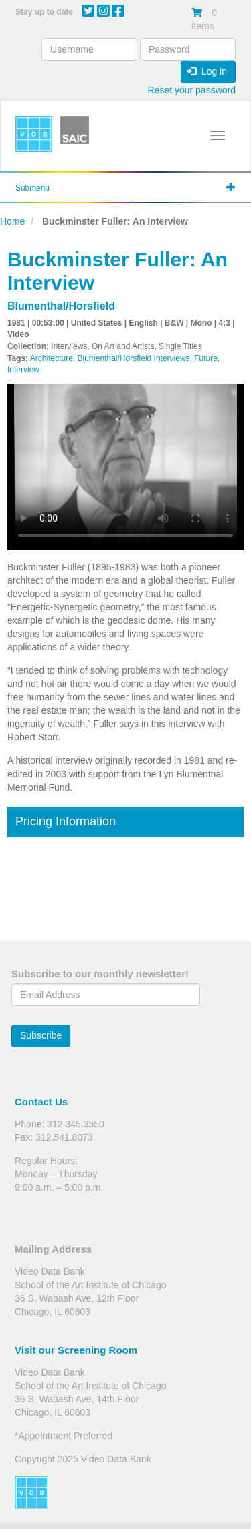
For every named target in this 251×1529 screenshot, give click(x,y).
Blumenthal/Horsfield (61, 306)
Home (12, 221)
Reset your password (191, 90)
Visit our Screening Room (76, 1350)
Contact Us (41, 1101)
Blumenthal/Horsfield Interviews (134, 358)
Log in (207, 71)
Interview (23, 369)
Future (206, 358)
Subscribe (41, 1035)
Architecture (51, 358)
